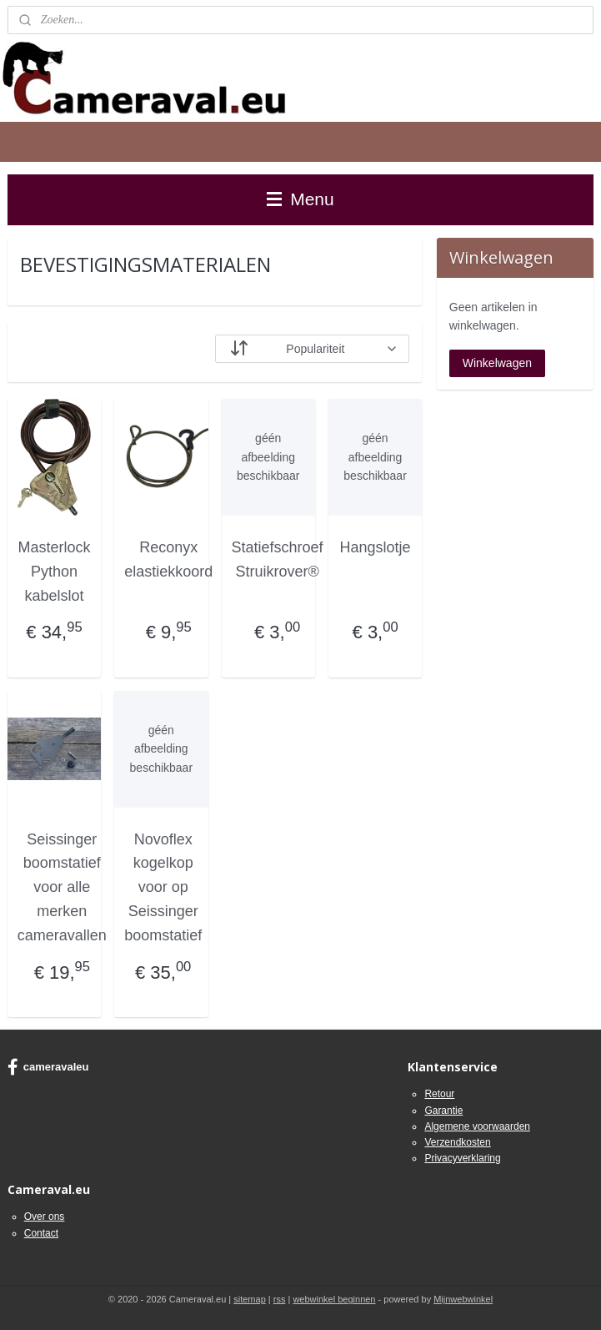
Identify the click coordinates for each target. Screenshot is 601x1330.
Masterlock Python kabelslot (54, 571)
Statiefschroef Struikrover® (277, 559)
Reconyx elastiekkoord (168, 559)
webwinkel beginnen (334, 1299)
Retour (439, 1094)
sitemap (249, 1299)
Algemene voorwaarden (477, 1126)
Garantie (443, 1110)
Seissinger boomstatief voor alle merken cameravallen (62, 887)
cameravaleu (48, 1067)
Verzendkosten (457, 1142)
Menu (300, 199)
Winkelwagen (497, 363)
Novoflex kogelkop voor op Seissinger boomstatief (163, 887)
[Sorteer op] (312, 348)
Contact (41, 1233)
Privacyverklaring (462, 1158)
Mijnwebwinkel (463, 1299)
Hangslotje (375, 547)
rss (279, 1299)
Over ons (44, 1216)
